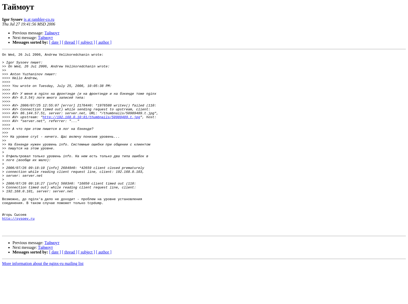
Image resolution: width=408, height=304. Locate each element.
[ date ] (55, 42)
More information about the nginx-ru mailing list (43, 299)
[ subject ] (86, 42)
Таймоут (52, 33)
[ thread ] (69, 42)
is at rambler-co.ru (39, 19)
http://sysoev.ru (18, 252)
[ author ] (104, 42)
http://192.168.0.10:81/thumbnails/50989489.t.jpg (91, 130)
